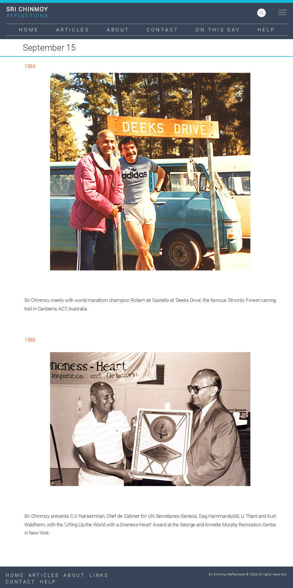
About (118, 30)
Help (266, 30)
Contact (162, 30)
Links (99, 575)
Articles (73, 30)
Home (29, 30)
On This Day (218, 30)
